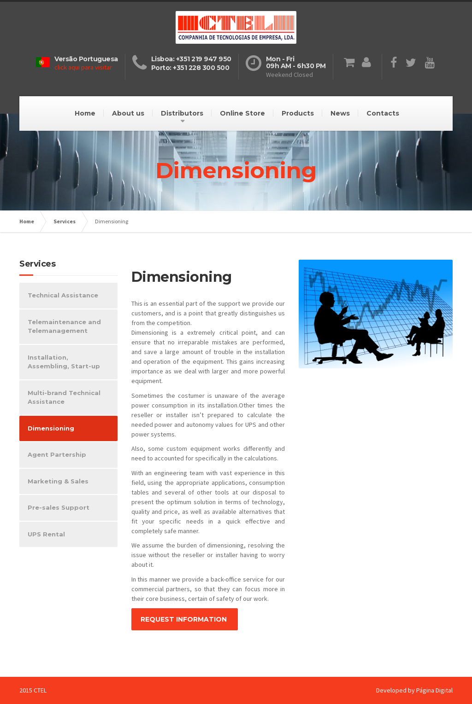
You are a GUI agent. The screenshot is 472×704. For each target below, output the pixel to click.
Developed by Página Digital (414, 690)
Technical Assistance (63, 295)
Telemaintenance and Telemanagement (64, 326)
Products (298, 113)
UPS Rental (46, 534)
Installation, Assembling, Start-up (64, 362)
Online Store (242, 113)
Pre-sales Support (58, 507)
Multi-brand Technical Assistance (64, 397)
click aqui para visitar (83, 67)
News (340, 113)
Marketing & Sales (58, 481)
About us (128, 113)
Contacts (382, 113)
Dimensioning (51, 428)
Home (85, 113)
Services (64, 221)
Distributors (182, 113)
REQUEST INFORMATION (185, 619)
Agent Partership (57, 454)
